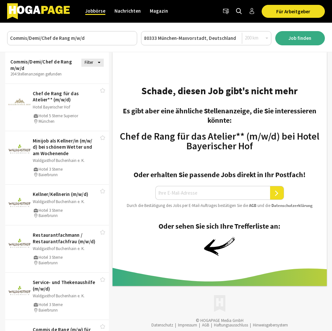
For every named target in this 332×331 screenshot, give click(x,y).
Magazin (159, 11)
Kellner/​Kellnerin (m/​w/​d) (60, 194)
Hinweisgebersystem (270, 325)
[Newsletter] (225, 11)
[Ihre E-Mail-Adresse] (212, 193)
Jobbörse (95, 11)
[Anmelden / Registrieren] (251, 11)
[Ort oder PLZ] (206, 38)
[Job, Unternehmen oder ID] (72, 38)
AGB (252, 205)
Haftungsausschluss (231, 325)
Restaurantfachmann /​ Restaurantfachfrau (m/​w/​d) (64, 238)
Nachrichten (127, 11)
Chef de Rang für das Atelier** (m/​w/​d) (56, 96)
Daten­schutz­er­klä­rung (292, 205)
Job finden (300, 38)
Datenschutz (162, 325)
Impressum (187, 325)
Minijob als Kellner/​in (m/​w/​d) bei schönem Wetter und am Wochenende (62, 147)
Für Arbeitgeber (293, 11)
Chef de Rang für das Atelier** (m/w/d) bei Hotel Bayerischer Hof (219, 141)
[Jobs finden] (238, 11)
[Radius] (256, 38)
